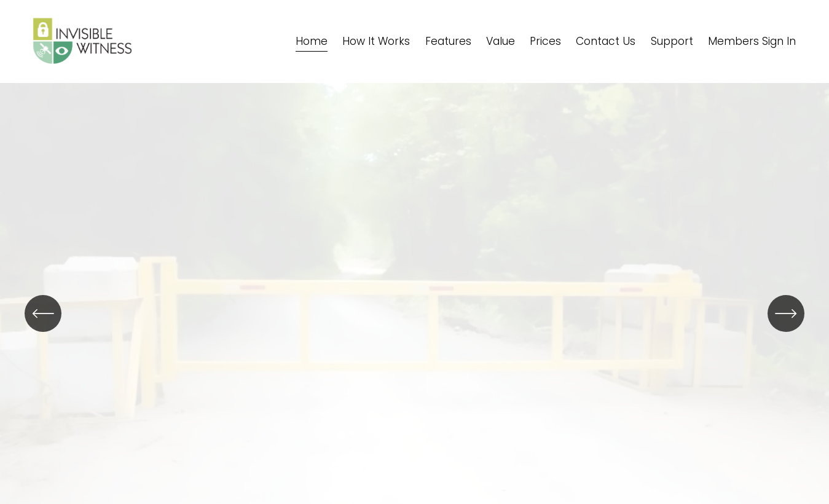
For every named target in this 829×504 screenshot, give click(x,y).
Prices (545, 41)
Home (312, 41)
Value (500, 41)
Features (448, 41)
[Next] (786, 313)
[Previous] (43, 313)
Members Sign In (752, 41)
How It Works (376, 41)
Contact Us (605, 41)
